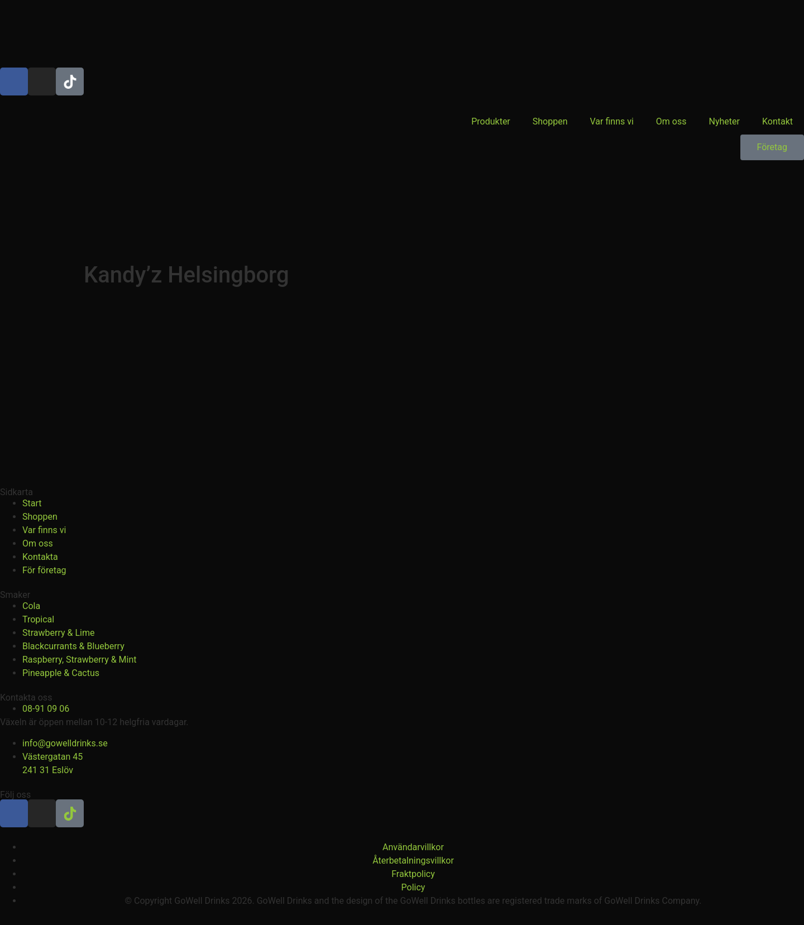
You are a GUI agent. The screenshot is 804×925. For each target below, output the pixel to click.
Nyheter (724, 121)
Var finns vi (612, 121)
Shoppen (550, 121)
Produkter (490, 121)
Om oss (671, 121)
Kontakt (777, 121)
